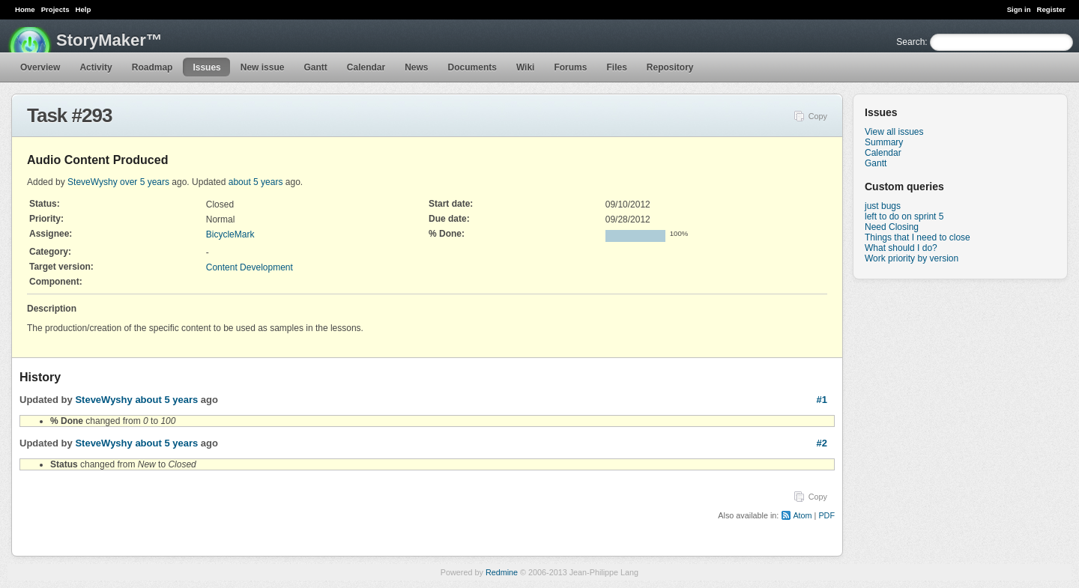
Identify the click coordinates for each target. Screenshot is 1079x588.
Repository (670, 67)
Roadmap (152, 67)
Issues (206, 67)
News (416, 67)
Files (616, 67)
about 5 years (256, 182)
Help (83, 9)
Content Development (249, 267)
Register (1051, 9)
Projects (55, 9)
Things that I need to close (917, 237)
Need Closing (892, 227)
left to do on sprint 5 (904, 216)
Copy (818, 116)
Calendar (366, 67)
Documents (472, 67)
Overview (40, 67)
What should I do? (901, 248)
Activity (95, 67)
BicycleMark (230, 234)
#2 (822, 443)
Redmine (502, 572)
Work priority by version (911, 258)
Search (910, 42)
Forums (570, 67)
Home (25, 9)
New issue (263, 67)
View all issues (894, 132)
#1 (822, 399)
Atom (802, 515)
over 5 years (144, 182)
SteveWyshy (92, 182)
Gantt (315, 67)
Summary (884, 142)
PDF (826, 515)
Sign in (1019, 9)
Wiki (525, 67)
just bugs (883, 206)
